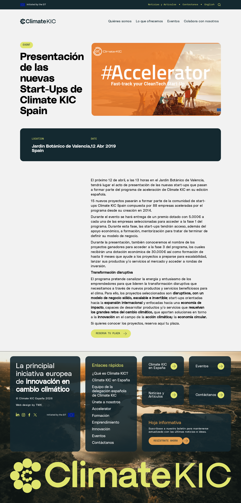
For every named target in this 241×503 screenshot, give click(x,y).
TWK (39, 405)
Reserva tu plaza (108, 333)
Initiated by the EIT (56, 415)
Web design (23, 405)
